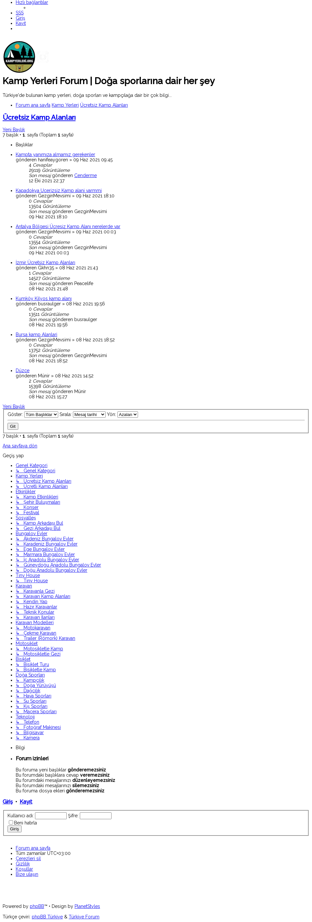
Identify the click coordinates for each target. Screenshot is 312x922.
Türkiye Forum (84, 916)
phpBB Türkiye (47, 916)
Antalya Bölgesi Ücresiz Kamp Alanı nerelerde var (68, 226)
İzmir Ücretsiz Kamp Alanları (45, 262)
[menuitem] (20, 12)
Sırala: (83, 414)
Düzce (22, 370)
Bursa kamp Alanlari (36, 334)
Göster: (33, 414)
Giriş (8, 802)
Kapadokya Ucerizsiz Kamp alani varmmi (59, 190)
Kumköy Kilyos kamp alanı (44, 298)
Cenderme (85, 175)
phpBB (37, 906)
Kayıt (26, 802)
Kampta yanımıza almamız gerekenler (55, 154)
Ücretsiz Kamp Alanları (39, 117)
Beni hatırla (25, 822)
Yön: (122, 414)
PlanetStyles (87, 906)
